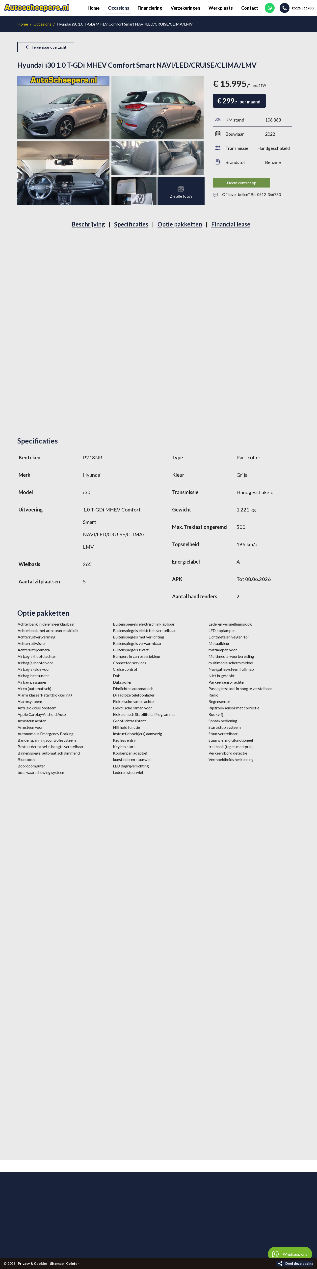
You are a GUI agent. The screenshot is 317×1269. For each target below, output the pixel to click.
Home (22, 24)
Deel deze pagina (299, 1263)
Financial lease (230, 224)
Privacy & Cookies (33, 1263)
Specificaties (131, 224)
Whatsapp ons (287, 1254)
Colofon (72, 1263)
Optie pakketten (180, 224)
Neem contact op (241, 182)
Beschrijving (88, 224)
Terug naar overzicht (48, 47)
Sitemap (57, 1263)
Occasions (42, 24)
